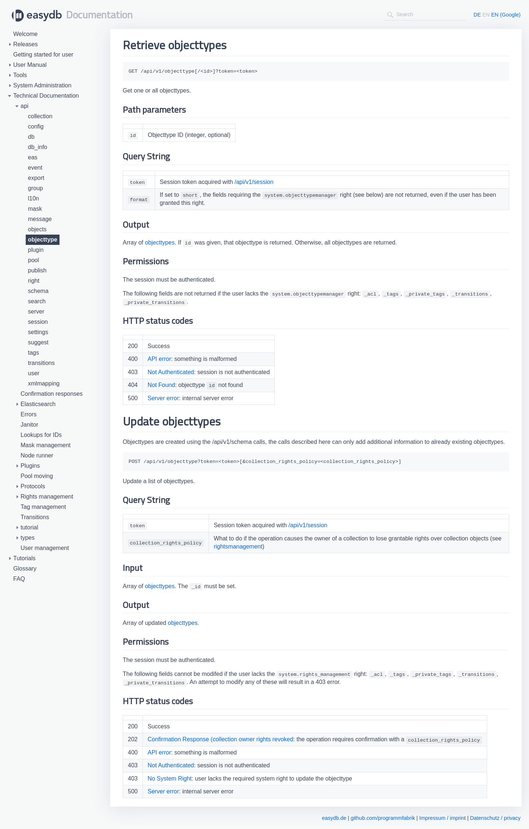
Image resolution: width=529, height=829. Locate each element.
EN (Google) (506, 15)
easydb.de (334, 818)
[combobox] (425, 14)
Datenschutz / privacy (495, 818)
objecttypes (159, 242)
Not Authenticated (171, 372)
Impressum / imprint (442, 818)
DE (477, 15)
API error (159, 359)
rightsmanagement (238, 546)
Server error (163, 398)
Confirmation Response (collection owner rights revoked (221, 739)
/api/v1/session (254, 182)
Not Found (161, 385)
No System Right (170, 778)
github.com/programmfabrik (382, 818)
